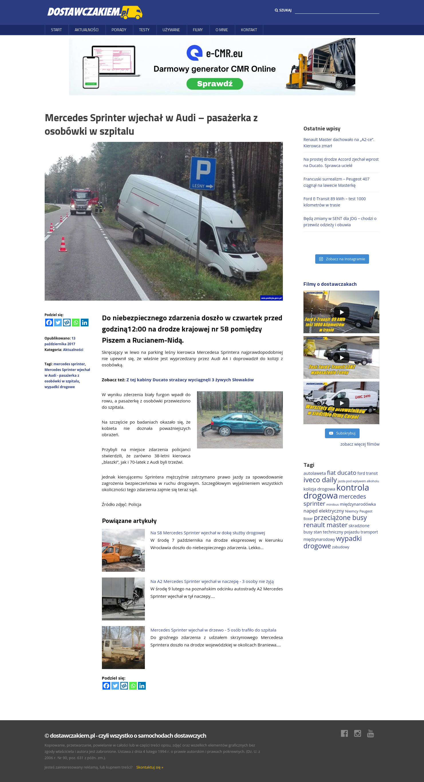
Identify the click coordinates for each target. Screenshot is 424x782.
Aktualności (86, 30)
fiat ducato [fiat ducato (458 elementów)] (341, 473)
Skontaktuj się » (149, 767)
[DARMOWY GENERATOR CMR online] (212, 66)
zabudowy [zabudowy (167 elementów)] (340, 546)
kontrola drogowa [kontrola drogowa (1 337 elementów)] (336, 491)
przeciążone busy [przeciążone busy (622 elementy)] (340, 517)
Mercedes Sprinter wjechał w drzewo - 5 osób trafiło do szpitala (214, 630)
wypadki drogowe (60, 386)
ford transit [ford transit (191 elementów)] (367, 473)
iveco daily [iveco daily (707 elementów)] (320, 479)
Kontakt (249, 30)
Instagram (360, 733)
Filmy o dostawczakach (330, 284)
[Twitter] (58, 322)
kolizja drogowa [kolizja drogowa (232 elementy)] (319, 489)
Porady (119, 30)
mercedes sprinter (69, 364)
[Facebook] (49, 322)
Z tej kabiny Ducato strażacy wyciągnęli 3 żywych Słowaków (190, 379)
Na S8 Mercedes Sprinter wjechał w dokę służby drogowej (208, 532)
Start (56, 30)
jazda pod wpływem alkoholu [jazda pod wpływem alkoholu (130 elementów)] (358, 481)
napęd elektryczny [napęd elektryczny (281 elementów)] (323, 510)
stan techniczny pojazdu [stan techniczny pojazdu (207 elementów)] (336, 532)
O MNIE (222, 30)
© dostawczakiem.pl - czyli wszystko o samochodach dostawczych (125, 735)
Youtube (373, 733)
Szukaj (283, 10)
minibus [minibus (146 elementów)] (332, 504)
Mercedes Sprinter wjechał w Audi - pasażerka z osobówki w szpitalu (67, 375)
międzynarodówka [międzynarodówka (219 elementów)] (358, 504)
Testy (144, 30)
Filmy (198, 30)
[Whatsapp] (76, 322)
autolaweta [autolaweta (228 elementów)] (314, 473)
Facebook (347, 733)
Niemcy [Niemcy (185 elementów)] (351, 511)
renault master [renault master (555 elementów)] (325, 524)
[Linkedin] (84, 322)
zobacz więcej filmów (359, 444)
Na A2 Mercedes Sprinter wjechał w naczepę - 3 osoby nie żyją (212, 581)
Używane (171, 30)
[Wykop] (67, 322)
